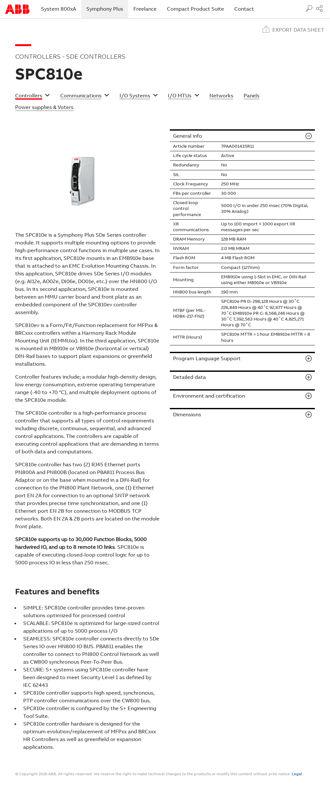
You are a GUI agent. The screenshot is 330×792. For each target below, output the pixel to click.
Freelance (145, 8)
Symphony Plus (107, 8)
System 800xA (58, 8)
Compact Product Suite (195, 8)
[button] (32, 96)
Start (17, 9)
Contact (244, 8)
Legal (297, 774)
